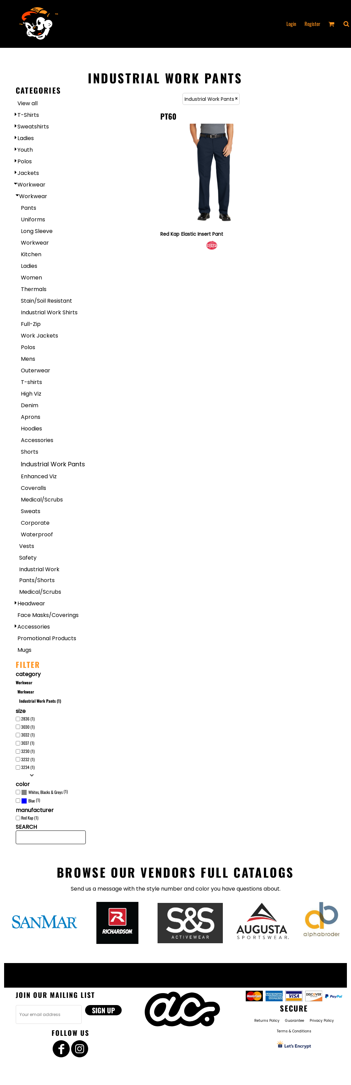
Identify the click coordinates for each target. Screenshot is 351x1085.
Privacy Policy (322, 1020)
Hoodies (31, 428)
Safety (28, 558)
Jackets (28, 173)
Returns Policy (267, 1020)
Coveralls (33, 488)
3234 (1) (28, 767)
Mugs (24, 650)
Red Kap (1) (29, 818)
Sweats (30, 511)
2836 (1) (28, 719)
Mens (28, 359)
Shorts (29, 452)
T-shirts (31, 382)
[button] (346, 24)
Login (291, 23)
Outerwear (35, 370)
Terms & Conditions (294, 1031)
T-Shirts (28, 115)
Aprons (30, 417)
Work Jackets (39, 336)
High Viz (31, 394)
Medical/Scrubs (42, 500)
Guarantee (294, 1020)
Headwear (31, 603)
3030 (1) (28, 727)
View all (27, 103)
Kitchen (31, 254)
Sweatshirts (33, 127)
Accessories (37, 440)
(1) (44, 792)
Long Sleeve (37, 231)
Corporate (35, 523)
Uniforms (33, 219)
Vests (26, 546)
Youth (25, 150)
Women (31, 277)
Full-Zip (31, 324)
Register (312, 23)
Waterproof (37, 534)
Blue (31, 801)
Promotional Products (46, 638)
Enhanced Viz (39, 476)
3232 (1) (28, 759)
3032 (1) (28, 735)
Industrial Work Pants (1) (40, 701)
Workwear (31, 185)
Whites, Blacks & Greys (45, 792)
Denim (29, 405)
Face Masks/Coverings (48, 615)
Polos (24, 161)
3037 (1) (27, 743)
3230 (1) (28, 751)
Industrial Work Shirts (49, 312)
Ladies (25, 138)
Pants (28, 208)
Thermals (33, 289)
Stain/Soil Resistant (46, 301)
